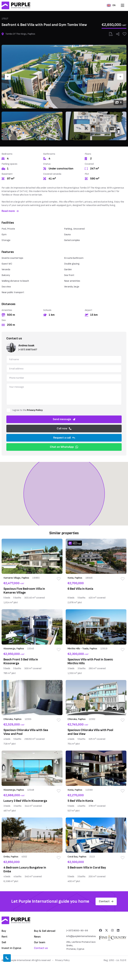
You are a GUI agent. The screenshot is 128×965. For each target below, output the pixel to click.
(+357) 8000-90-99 (77, 930)
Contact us (41, 948)
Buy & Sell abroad (44, 931)
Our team (39, 942)
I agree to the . (27, 410)
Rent (4, 936)
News (37, 936)
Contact (106, 901)
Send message (64, 419)
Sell (4, 942)
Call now (64, 428)
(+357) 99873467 (27, 349)
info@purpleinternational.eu (81, 936)
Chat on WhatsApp (64, 447)
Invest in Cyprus (11, 948)
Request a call (64, 437)
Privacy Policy (35, 410)
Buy (4, 931)
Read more (10, 211)
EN (111, 5)
